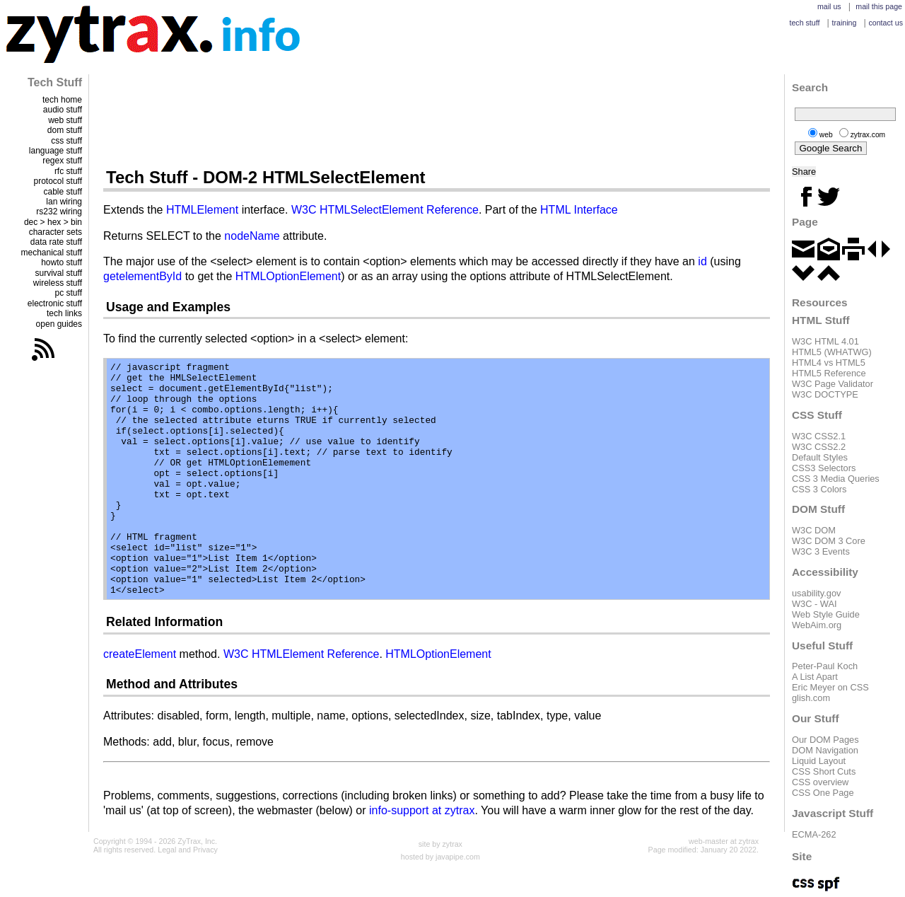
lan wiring (64, 202)
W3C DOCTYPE (825, 394)
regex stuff (62, 161)
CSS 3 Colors (819, 489)
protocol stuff (58, 181)
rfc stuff (68, 171)
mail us (829, 6)
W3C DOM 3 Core (828, 541)
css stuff (66, 141)
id (702, 261)
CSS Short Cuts (824, 771)
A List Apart (815, 676)
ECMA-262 (814, 834)
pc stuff (68, 293)
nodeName (251, 236)
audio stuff (62, 110)
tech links (64, 313)
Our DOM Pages (825, 739)
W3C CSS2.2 (819, 446)
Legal (167, 849)
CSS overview (820, 782)
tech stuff (804, 22)
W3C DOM (814, 530)
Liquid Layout (819, 761)
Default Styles (820, 457)
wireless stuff (57, 283)
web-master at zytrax (724, 841)
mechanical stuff (52, 252)
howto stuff (61, 262)
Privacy (205, 849)
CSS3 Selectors (824, 468)
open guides (59, 324)
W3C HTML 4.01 (825, 341)
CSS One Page (823, 792)
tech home (62, 100)
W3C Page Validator (832, 383)
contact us (885, 22)
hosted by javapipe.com (440, 856)
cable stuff (63, 192)
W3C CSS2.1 (819, 436)
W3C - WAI (814, 603)
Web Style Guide (826, 614)
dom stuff (64, 130)
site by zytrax (440, 844)
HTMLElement (202, 210)
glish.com (811, 698)
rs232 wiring (59, 211)
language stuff (55, 151)
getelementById (142, 276)
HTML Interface (579, 210)
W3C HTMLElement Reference (301, 654)
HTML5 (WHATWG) (832, 352)
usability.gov (816, 593)
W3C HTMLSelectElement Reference (385, 210)
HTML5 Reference (829, 373)
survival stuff (58, 273)
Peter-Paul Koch (825, 666)
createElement (139, 654)
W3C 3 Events (821, 551)
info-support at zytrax (421, 810)
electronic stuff (55, 303)
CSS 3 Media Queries (836, 478)
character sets (55, 232)
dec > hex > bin (53, 222)
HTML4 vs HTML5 (828, 362)
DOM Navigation (825, 750)
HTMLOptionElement (288, 276)
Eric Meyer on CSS (830, 687)
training (843, 22)
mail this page (879, 6)
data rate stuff (56, 242)
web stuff (65, 120)
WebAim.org (816, 625)
